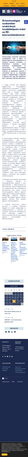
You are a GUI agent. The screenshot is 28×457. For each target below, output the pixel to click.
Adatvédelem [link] (19, 370)
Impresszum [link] (5, 381)
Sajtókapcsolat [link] (6, 367)
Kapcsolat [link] (18, 367)
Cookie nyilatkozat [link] (20, 372)
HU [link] (13, 1)
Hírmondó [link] (5, 369)
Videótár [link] (4, 370)
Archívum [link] (20, 381)
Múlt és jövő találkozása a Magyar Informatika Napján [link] (5, 246)
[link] (26, 22)
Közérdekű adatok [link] (20, 369)
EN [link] (15, 1)
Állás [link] (13, 381)
